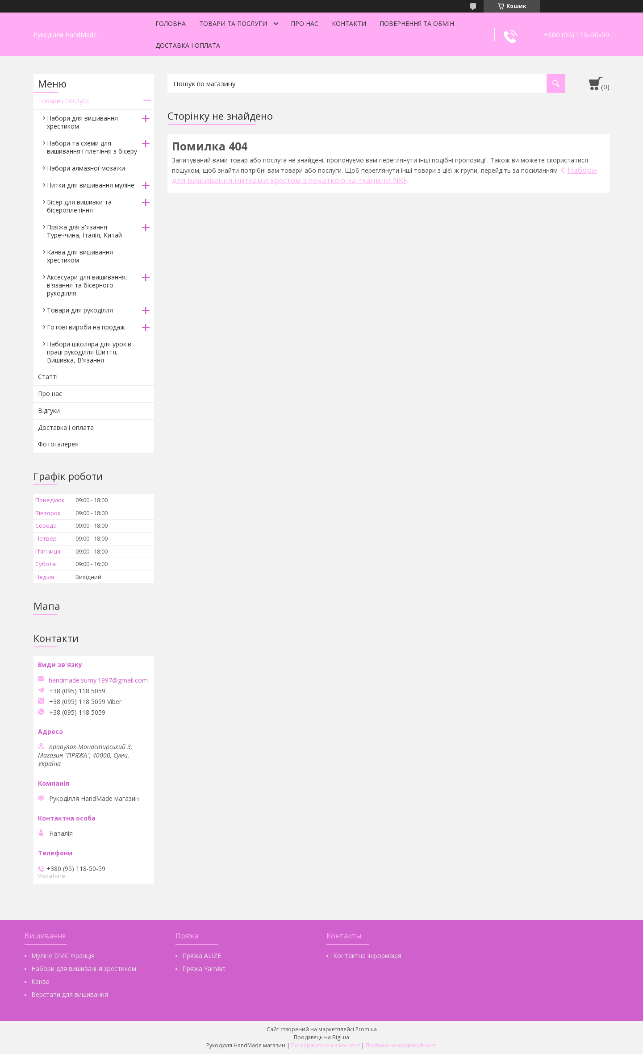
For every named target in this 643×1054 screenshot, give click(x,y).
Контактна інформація (367, 955)
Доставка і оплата (187, 45)
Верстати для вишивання (69, 994)
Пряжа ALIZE (201, 955)
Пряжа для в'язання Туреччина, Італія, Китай (84, 231)
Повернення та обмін (417, 23)
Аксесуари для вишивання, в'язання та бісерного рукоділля (87, 285)
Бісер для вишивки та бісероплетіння (79, 206)
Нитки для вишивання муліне (90, 185)
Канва (40, 981)
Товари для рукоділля (80, 310)
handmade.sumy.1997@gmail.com (98, 680)
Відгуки (49, 410)
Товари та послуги (233, 23)
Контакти (349, 23)
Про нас (304, 23)
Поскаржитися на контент (325, 1045)
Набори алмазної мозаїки (86, 168)
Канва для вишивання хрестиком (80, 256)
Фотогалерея (58, 444)
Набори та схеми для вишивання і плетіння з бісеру (92, 147)
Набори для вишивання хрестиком (82, 122)
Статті (48, 376)
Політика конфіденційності (401, 1045)
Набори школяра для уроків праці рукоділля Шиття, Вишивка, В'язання (89, 352)
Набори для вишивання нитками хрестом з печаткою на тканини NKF (384, 175)
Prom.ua (366, 1029)
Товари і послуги (63, 100)
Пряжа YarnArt (203, 968)
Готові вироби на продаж (86, 327)
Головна (170, 23)
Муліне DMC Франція (63, 955)
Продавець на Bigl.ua (321, 1037)
